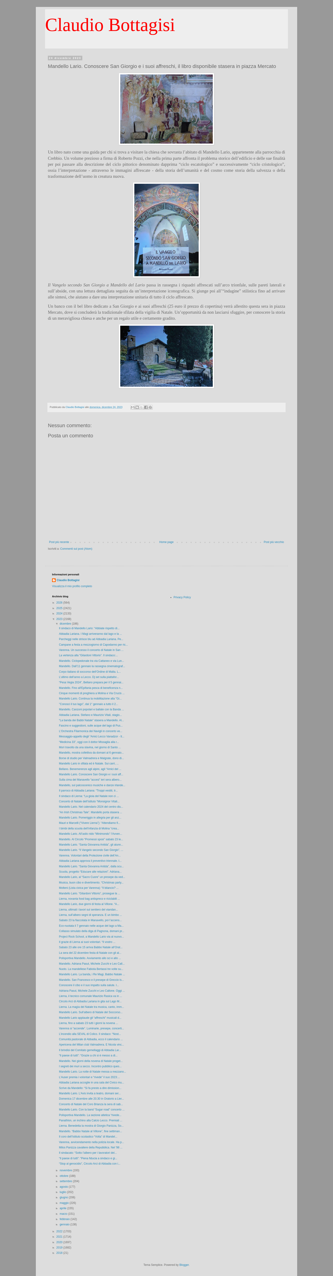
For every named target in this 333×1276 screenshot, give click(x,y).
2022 (59, 1231)
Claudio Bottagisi (110, 25)
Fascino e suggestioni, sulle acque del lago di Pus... (91, 725)
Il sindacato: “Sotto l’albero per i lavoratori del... (88, 1152)
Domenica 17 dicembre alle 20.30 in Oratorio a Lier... (91, 1098)
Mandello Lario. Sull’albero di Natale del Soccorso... (91, 1012)
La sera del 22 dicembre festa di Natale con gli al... (90, 952)
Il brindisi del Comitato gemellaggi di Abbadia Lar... (90, 1050)
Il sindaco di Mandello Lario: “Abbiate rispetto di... (89, 628)
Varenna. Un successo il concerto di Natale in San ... (91, 650)
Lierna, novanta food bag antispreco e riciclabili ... (89, 898)
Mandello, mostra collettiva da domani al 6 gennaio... (91, 752)
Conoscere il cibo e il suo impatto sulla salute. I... (89, 985)
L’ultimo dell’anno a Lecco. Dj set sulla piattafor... (89, 677)
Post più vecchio (274, 542)
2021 (59, 1236)
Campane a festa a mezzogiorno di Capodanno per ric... (93, 644)
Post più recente (59, 542)
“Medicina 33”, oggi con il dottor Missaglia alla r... (89, 742)
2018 (59, 1253)
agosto (64, 1186)
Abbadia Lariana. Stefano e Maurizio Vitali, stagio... (90, 715)
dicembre (66, 623)
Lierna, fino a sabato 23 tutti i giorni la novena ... (88, 1023)
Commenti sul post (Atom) (76, 548)
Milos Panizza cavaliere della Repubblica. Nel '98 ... (90, 1147)
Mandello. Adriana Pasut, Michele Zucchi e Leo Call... (92, 963)
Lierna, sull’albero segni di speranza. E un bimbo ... (90, 915)
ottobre (64, 1176)
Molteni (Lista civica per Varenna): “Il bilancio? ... (89, 888)
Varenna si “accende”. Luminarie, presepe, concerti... (91, 1028)
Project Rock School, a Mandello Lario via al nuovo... (91, 936)
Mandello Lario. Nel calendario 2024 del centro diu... (91, 806)
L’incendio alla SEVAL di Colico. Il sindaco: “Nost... (90, 1034)
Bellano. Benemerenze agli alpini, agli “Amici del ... (90, 769)
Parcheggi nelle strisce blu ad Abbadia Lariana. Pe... (91, 639)
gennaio (65, 1224)
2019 (59, 1247)
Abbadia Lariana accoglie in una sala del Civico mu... (91, 1082)
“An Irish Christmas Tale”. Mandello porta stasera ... (90, 812)
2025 (59, 608)
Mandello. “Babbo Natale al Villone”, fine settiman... (90, 1131)
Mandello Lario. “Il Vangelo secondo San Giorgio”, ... (91, 850)
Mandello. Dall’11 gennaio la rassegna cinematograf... (92, 666)
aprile (63, 1208)
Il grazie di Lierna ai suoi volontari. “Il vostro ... (87, 942)
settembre (66, 1181)
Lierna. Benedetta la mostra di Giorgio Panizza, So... (91, 1125)
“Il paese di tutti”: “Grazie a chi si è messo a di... (88, 1055)
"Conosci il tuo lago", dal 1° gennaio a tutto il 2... (88, 704)
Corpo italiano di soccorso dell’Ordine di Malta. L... (90, 671)
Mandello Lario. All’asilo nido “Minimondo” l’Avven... (90, 833)
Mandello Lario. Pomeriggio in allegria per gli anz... (90, 817)
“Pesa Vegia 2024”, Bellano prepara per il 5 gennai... (91, 682)
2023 (59, 619)
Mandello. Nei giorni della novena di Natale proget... (91, 1061)
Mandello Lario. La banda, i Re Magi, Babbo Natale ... (92, 974)
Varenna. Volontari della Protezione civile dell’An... (90, 855)
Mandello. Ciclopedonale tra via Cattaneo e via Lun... (91, 661)
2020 (59, 1242)
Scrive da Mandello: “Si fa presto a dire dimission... (90, 1088)
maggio (65, 1203)
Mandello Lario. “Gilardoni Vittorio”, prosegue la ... (89, 893)
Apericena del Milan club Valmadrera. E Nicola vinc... (91, 1044)
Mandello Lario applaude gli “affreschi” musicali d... (90, 1017)
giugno (64, 1197)
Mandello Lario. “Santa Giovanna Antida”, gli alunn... (91, 844)
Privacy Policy (182, 597)
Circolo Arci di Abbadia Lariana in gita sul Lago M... (90, 1001)
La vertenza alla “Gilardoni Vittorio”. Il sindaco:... (88, 655)
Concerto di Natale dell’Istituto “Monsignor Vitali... (89, 801)
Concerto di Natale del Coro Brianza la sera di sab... (91, 1104)
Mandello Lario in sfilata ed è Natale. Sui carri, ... (89, 763)
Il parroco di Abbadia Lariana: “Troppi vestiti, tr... (88, 790)
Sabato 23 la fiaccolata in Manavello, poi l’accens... (90, 920)
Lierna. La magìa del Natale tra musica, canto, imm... (91, 1007)
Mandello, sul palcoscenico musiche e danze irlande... (92, 785)
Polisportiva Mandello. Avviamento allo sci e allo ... (90, 958)
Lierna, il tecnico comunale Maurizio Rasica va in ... (90, 996)
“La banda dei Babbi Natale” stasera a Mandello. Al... (91, 720)
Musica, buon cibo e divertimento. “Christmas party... (91, 882)
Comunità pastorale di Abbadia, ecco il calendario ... (91, 1039)
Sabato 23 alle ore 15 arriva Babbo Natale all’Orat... (91, 947)
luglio (63, 1192)
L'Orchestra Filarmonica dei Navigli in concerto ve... (90, 731)
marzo (64, 1213)
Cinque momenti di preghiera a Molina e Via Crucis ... (92, 693)
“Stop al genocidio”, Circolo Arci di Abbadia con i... (89, 1163)
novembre (66, 1170)
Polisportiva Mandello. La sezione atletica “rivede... (90, 1115)
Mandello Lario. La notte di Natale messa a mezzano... (92, 1071)
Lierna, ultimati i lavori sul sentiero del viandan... (88, 909)
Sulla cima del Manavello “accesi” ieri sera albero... (90, 779)
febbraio (65, 1219)
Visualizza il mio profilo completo (72, 586)
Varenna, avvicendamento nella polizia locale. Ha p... (91, 1142)
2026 (59, 602)
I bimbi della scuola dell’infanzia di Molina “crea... (89, 828)
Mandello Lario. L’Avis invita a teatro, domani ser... (90, 1093)
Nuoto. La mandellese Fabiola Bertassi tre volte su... (91, 969)
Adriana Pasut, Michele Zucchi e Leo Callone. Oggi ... (92, 990)
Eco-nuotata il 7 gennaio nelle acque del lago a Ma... (91, 925)
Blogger (184, 1265)
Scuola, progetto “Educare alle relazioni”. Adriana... (90, 871)
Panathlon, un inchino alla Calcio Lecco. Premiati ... (90, 1120)
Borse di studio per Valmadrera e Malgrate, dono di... (91, 758)
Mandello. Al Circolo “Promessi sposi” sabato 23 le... (91, 839)
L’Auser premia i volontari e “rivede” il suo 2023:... (89, 1077)
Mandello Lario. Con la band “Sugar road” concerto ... (92, 1109)
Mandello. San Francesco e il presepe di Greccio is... (91, 980)
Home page (166, 542)
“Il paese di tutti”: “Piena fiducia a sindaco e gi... (88, 1158)
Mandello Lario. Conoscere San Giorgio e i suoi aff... (91, 774)
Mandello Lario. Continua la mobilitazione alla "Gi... (90, 698)
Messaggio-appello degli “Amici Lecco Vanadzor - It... (91, 736)
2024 (59, 613)
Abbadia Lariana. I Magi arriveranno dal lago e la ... (90, 633)
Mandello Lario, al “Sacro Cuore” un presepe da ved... (92, 877)
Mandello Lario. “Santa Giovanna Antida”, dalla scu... (91, 866)
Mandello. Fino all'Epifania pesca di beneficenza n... (91, 688)
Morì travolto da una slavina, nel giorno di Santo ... (90, 747)
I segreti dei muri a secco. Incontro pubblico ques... (90, 1066)
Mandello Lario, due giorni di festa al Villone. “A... (89, 904)
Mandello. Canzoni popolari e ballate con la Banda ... (91, 709)
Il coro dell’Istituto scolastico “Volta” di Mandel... (88, 1136)
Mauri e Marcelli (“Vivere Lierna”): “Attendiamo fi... (89, 823)
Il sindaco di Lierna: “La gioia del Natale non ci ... (89, 796)
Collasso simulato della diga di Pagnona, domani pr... (91, 931)
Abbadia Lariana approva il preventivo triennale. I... (90, 860)
